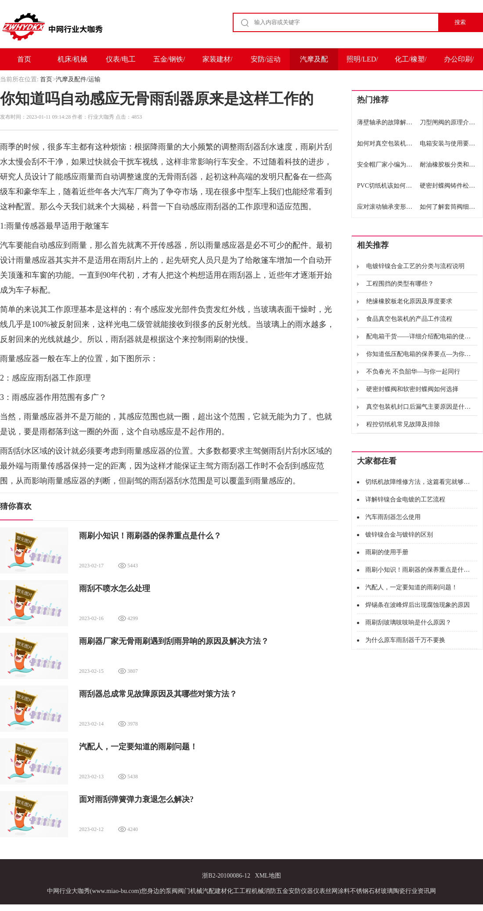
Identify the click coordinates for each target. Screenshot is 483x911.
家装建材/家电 (217, 62)
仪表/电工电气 (121, 62)
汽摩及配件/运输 (314, 62)
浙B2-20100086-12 (226, 875)
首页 (24, 59)
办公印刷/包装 (459, 62)
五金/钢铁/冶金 (169, 62)
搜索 (460, 22)
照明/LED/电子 (362, 62)
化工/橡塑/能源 (411, 62)
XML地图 (268, 875)
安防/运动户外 (266, 62)
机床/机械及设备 (72, 62)
